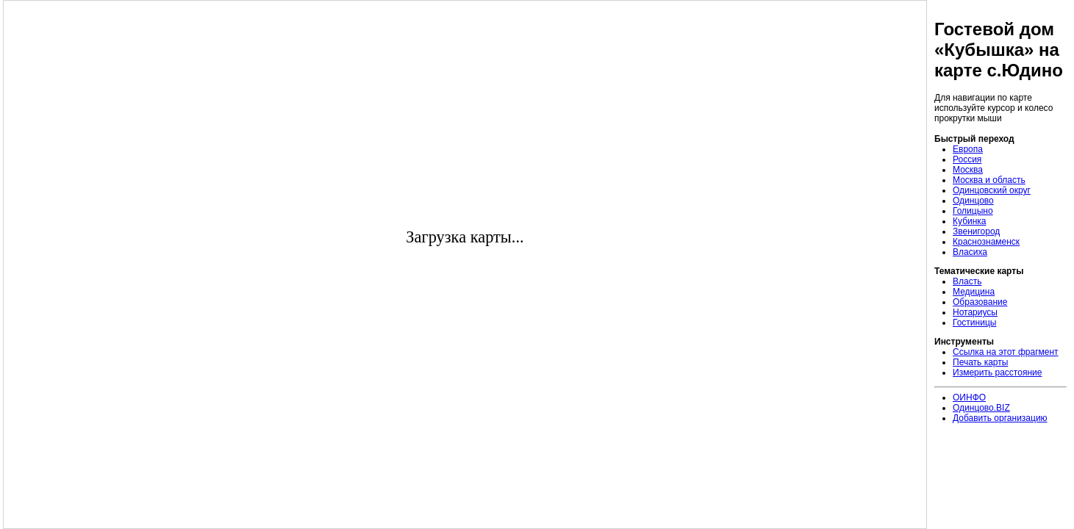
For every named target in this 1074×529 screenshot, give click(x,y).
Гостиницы (974, 322)
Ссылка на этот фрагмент (1006, 352)
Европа (968, 149)
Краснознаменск (986, 242)
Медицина (974, 292)
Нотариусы (975, 312)
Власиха (970, 252)
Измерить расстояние (997, 372)
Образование (980, 302)
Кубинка (970, 221)
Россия (967, 159)
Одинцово (973, 200)
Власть (967, 281)
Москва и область (989, 180)
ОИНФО (969, 397)
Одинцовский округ (992, 190)
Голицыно (973, 211)
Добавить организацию (1000, 418)
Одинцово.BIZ (981, 408)
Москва (968, 170)
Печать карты (980, 362)
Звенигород (976, 231)
